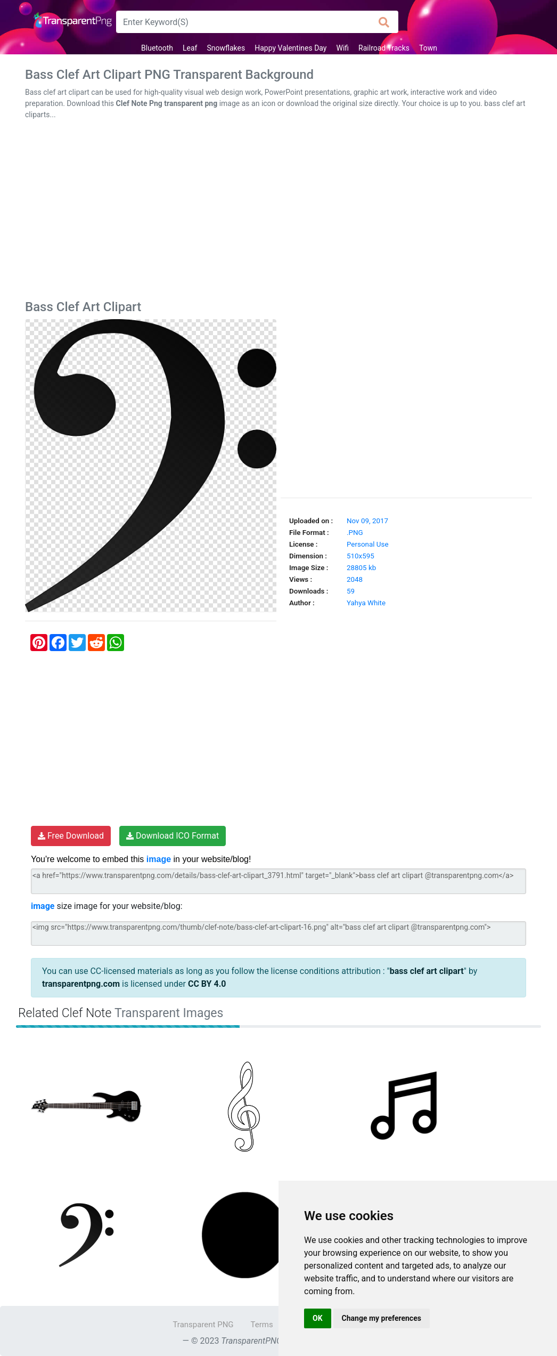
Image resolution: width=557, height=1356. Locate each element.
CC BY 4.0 (207, 984)
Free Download (71, 836)
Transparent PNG (203, 1324)
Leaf (190, 48)
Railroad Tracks (383, 48)
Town (428, 48)
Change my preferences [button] (381, 1318)
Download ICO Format (172, 836)
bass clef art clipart (427, 971)
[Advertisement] (278, 212)
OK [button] (318, 1318)
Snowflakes (226, 48)
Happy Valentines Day (290, 48)
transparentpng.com (81, 984)
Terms (262, 1324)
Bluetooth (157, 48)
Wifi (343, 48)
